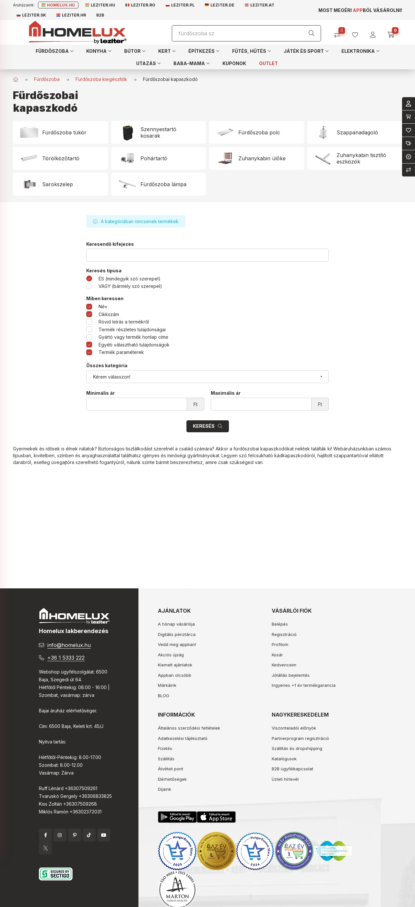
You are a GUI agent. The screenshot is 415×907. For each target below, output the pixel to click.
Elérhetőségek (172, 779)
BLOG (163, 695)
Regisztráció (284, 634)
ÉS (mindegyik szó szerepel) (129, 278)
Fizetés (165, 748)
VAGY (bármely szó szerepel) (130, 286)
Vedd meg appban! (177, 644)
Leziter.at (259, 5)
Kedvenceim (284, 664)
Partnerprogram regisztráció (300, 738)
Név (103, 306)
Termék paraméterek (121, 352)
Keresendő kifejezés (110, 244)
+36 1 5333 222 (66, 657)
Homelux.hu (58, 5)
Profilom (280, 644)
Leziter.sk (31, 15)
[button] (54, 51)
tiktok (89, 835)
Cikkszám (109, 314)
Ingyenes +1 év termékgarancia (304, 685)
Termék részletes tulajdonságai (132, 329)
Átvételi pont (170, 768)
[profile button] (357, 32)
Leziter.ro (140, 5)
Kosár (277, 654)
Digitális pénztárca (177, 634)
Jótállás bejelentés (291, 675)
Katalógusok (284, 758)
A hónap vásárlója (176, 624)
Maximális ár (226, 393)
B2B (100, 15)
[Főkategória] (15, 79)
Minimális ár (100, 393)
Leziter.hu (100, 5)
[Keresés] (311, 33)
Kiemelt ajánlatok (175, 664)
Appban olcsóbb (174, 675)
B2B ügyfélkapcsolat (292, 768)
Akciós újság (171, 654)
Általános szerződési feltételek (189, 728)
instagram (59, 835)
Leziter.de (219, 5)
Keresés (204, 426)
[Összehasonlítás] (339, 32)
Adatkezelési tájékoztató (183, 738)
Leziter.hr (71, 15)
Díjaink (164, 789)
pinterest (74, 835)
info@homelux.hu (69, 645)
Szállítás (166, 758)
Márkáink (167, 685)
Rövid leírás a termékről (124, 321)
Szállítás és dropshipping (297, 748)
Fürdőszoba (47, 79)
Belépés (280, 624)
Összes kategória (106, 365)
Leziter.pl (180, 5)
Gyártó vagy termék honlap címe (133, 337)
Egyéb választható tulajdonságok (134, 344)
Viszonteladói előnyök (294, 728)
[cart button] (393, 32)
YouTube (103, 835)
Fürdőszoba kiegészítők (101, 79)
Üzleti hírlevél (285, 779)
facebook (45, 835)
